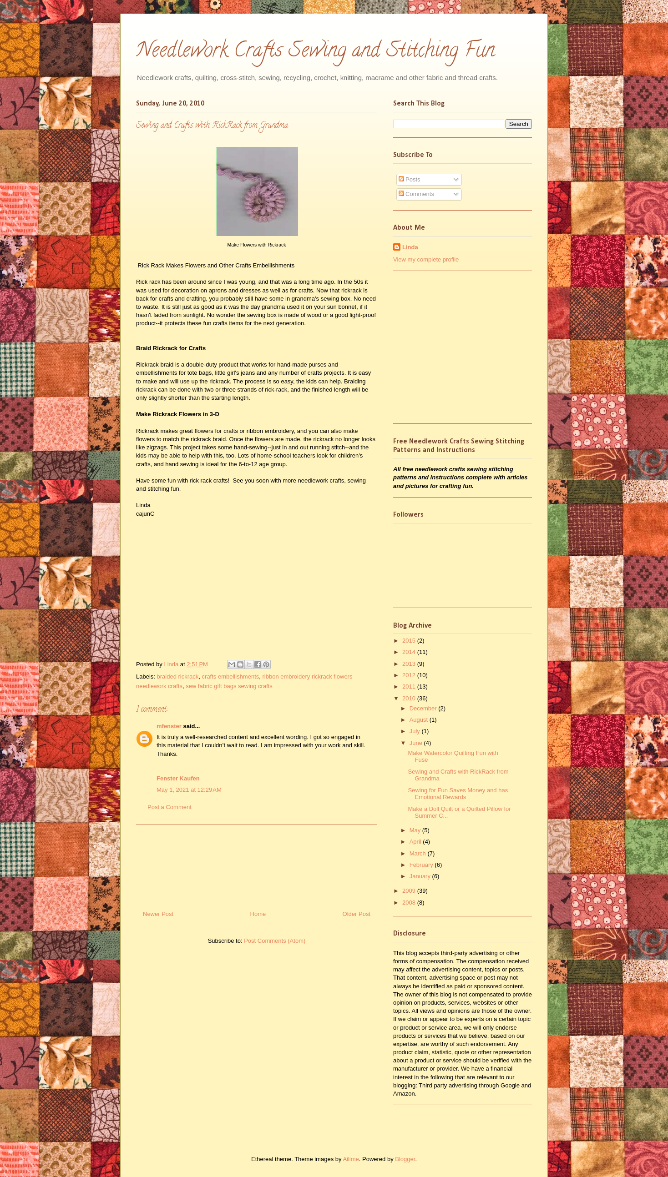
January (421, 876)
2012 (409, 675)
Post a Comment (169, 807)
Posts (409, 179)
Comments (416, 194)
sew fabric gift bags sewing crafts (229, 686)
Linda (172, 664)
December (424, 708)
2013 (409, 663)
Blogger (405, 1159)
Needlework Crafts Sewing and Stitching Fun (315, 52)
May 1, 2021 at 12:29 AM (189, 789)
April (416, 841)
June (417, 742)
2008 (409, 902)
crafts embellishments (230, 676)
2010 (409, 698)
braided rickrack (178, 676)
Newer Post (158, 913)
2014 (409, 652)
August (420, 719)
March (419, 853)
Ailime (351, 1159)
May (416, 830)
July (416, 731)
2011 (409, 686)
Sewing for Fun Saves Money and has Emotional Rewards (458, 794)
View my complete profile (426, 259)
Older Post (356, 913)
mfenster (169, 726)
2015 (409, 640)
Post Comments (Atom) (274, 940)
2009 (409, 890)
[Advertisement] (256, 864)
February (422, 864)
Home (258, 913)
